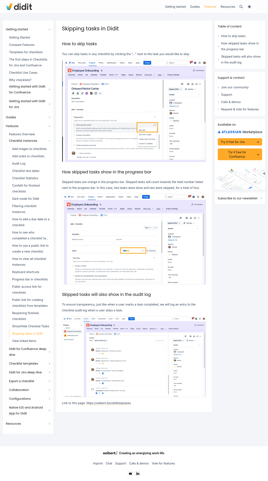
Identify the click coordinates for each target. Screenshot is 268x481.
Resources (228, 6)
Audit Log (18, 163)
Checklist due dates (25, 171)
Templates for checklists (26, 52)
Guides (195, 6)
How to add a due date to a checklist (30, 222)
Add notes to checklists (28, 156)
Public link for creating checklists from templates (30, 302)
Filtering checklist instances (24, 209)
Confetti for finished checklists (26, 188)
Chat (109, 463)
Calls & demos (231, 102)
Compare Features (22, 44)
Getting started (175, 6)
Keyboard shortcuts (25, 272)
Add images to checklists (29, 149)
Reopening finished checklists (25, 316)
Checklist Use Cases (23, 72)
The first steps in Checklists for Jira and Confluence (28, 62)
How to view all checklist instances (29, 261)
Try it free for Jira (233, 142)
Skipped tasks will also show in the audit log (241, 59)
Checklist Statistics (25, 178)
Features (210, 6)
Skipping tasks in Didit (27, 333)
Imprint (98, 463)
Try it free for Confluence (237, 154)
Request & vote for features (240, 109)
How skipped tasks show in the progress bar (240, 46)
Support (226, 94)
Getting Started (19, 37)
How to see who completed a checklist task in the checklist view (30, 236)
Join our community (235, 87)
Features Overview (22, 134)
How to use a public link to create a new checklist (30, 248)
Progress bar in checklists (30, 279)
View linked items (24, 341)
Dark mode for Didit (25, 198)
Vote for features (163, 463)
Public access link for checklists (26, 289)
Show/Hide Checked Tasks (30, 326)
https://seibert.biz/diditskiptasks (108, 403)
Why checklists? (20, 80)
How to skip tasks (233, 36)
